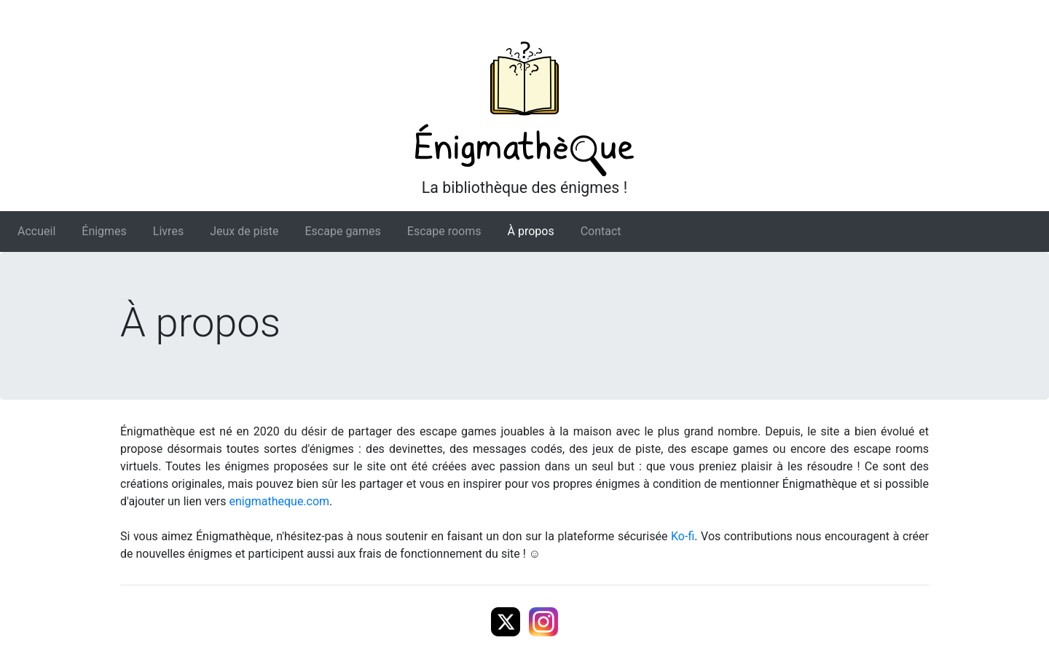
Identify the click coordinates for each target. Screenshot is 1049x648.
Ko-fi (682, 536)
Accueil (36, 231)
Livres (168, 231)
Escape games (343, 231)
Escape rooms (444, 231)
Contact (601, 231)
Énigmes (104, 231)
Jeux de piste (244, 231)
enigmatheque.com (279, 501)
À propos (531, 231)
